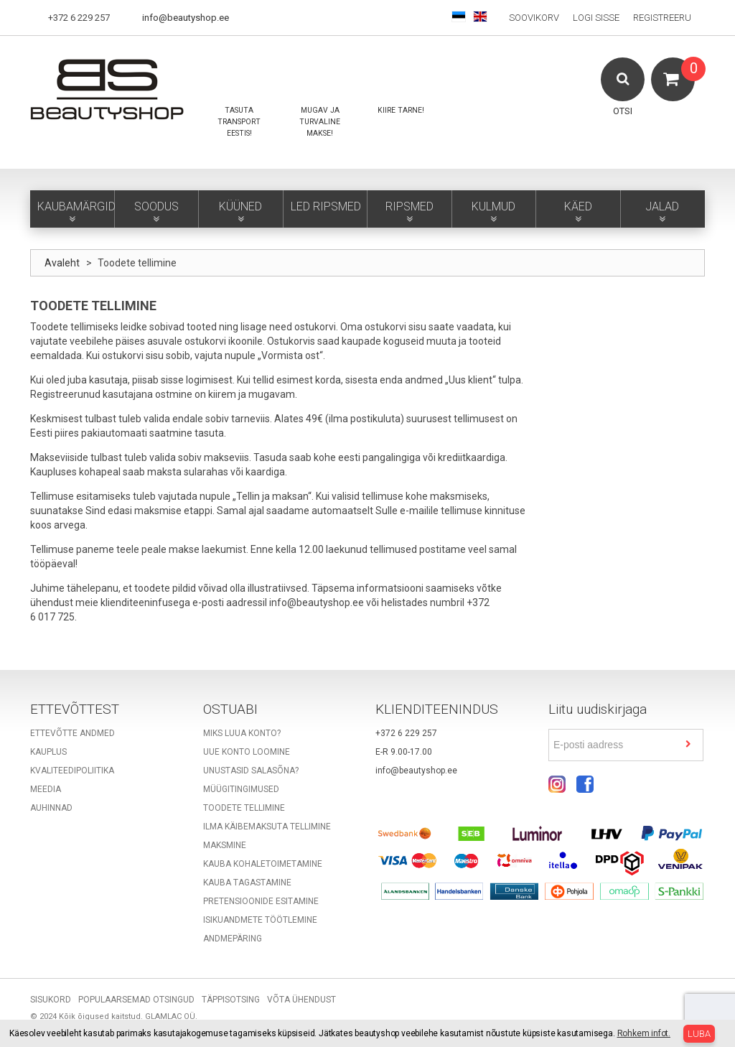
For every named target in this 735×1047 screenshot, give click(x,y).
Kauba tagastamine (247, 883)
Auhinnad (51, 808)
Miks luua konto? (242, 733)
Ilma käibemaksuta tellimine (267, 827)
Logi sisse (596, 17)
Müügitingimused (241, 789)
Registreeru (662, 17)
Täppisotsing (231, 1000)
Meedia (45, 789)
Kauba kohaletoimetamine (262, 864)
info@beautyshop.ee (185, 17)
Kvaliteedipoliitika (72, 771)
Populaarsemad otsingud (136, 1000)
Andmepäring (232, 939)
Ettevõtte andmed (72, 733)
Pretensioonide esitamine (261, 901)
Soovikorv (534, 17)
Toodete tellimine (244, 808)
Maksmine (224, 845)
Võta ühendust (301, 1000)
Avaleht (62, 263)
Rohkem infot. (643, 1033)
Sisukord (50, 1000)
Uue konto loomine (246, 752)
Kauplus (48, 752)
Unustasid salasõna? (251, 771)
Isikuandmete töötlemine (260, 920)
